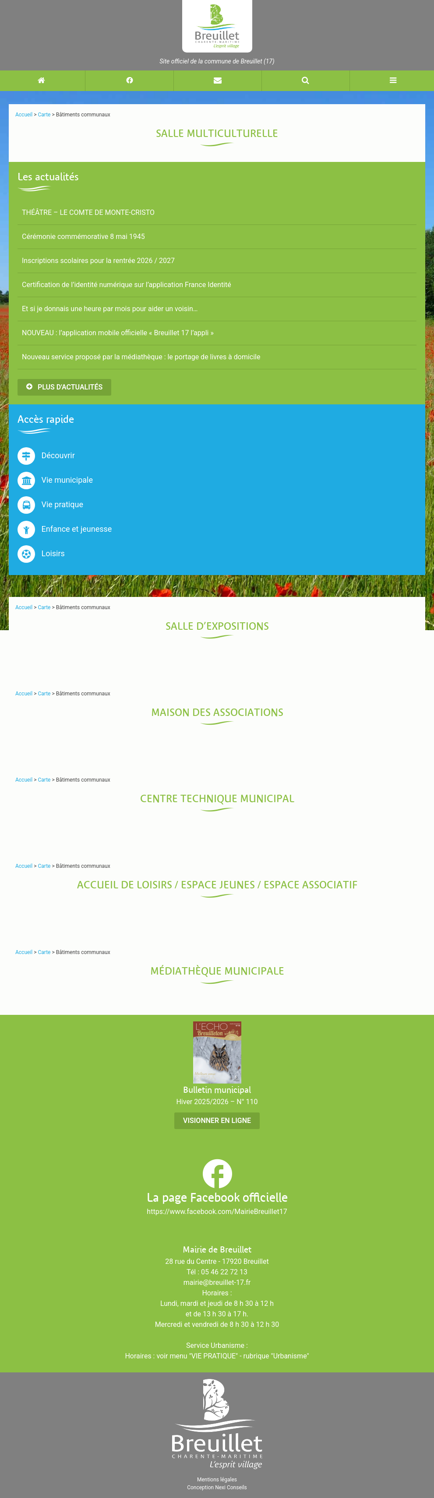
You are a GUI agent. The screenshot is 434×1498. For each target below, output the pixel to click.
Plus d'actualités (64, 387)
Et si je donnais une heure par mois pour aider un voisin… (110, 309)
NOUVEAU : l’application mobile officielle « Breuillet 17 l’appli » (118, 333)
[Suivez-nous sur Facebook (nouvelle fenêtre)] (129, 80)
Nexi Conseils (231, 1487)
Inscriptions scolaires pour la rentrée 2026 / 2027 (98, 260)
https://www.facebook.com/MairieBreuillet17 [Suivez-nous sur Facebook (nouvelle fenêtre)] (217, 1211)
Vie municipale (55, 480)
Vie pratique (50, 505)
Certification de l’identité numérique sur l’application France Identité (126, 285)
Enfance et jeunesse (65, 529)
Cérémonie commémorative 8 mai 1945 (83, 236)
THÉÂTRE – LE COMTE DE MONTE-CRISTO (88, 212)
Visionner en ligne (217, 1120)
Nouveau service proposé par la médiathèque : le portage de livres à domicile (141, 357)
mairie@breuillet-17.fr (217, 1282)
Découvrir (46, 456)
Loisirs (41, 554)
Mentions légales (217, 1480)
